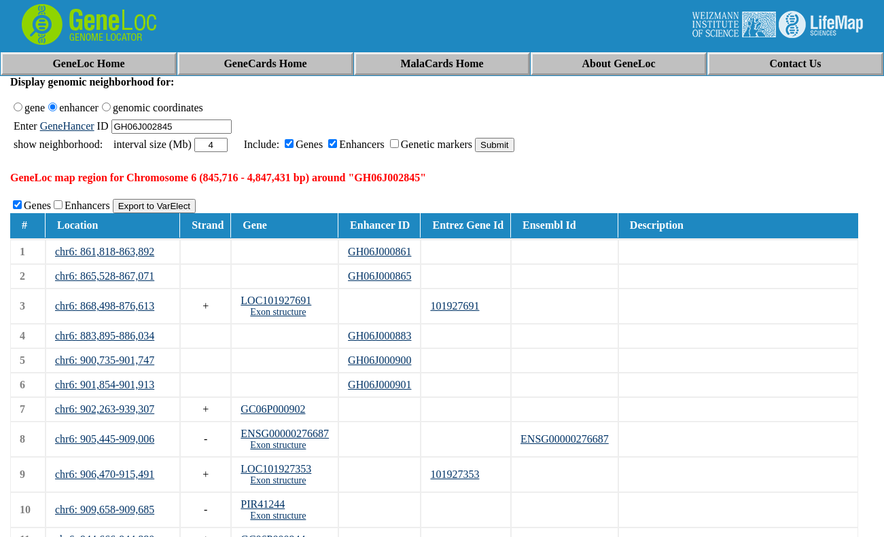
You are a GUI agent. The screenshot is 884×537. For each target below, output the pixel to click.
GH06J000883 (379, 335)
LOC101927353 (276, 469)
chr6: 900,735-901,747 (104, 360)
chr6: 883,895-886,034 (104, 335)
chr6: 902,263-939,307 (104, 409)
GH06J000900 (379, 360)
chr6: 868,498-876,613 (104, 306)
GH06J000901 (379, 384)
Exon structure (278, 312)
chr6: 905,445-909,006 (104, 439)
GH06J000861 (379, 251)
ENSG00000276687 (285, 433)
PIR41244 (263, 504)
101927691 (454, 306)
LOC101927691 (276, 300)
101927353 (454, 474)
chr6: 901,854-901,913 (104, 384)
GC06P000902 (273, 409)
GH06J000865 (379, 276)
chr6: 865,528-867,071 (104, 276)
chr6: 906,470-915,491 (104, 474)
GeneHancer (67, 126)
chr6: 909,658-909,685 (104, 509)
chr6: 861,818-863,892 (104, 251)
